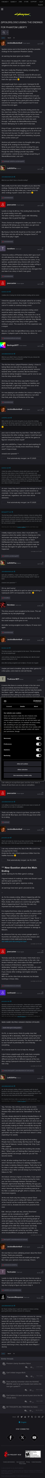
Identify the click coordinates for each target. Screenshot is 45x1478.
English (22, 1422)
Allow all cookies (22, 764)
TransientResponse (15, 1297)
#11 (40, 679)
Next (9, 38)
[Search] (4, 32)
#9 (40, 605)
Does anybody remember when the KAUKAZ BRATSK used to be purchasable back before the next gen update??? (23, 1384)
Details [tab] (22, 706)
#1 (40, 43)
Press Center (22, 1463)
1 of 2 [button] (3, 38)
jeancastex (11, 205)
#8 (40, 563)
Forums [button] (4, 2)
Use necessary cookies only (22, 775)
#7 (40, 409)
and (12, 338)
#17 (40, 1077)
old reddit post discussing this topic (14, 941)
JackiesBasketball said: (7, 177)
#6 (40, 345)
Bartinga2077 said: (6, 512)
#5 (40, 283)
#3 (40, 204)
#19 (40, 1272)
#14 (40, 829)
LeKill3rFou (11, 168)
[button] (2, 9)
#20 (40, 1297)
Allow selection (22, 769)
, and (14, 161)
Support (34, 1)
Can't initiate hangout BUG (15, 1373)
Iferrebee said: (5, 648)
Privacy (28, 1462)
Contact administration (9, 1462)
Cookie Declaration (36, 1462)
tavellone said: (5, 292)
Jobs (20, 1)
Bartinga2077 (13, 345)
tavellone (11, 249)
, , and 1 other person (18, 1070)
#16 (40, 992)
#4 (40, 248)
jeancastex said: (6, 837)
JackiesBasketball (14, 43)
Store (26, 1)
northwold (11, 993)
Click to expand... (22, 527)
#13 (40, 793)
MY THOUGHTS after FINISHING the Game (22, 1407)
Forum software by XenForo (15, 1476)
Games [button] (13, 2)
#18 (40, 1246)
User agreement (20, 1462)
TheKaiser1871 (13, 679)
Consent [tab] (9, 706)
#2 (40, 168)
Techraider (11, 1272)
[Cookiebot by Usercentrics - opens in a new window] (33, 701)
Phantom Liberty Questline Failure (18, 1363)
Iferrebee (11, 605)
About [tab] (36, 706)
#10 (40, 639)
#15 (40, 951)
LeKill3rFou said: (6, 418)
